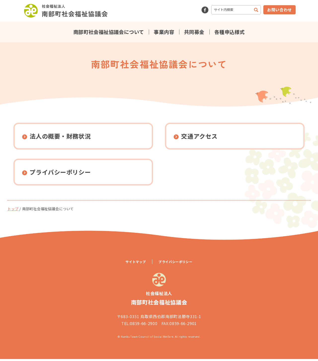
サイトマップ (135, 264)
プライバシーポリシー (175, 264)
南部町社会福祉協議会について (108, 32)
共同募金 (194, 32)
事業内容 (164, 32)
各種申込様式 (229, 32)
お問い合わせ (279, 10)
